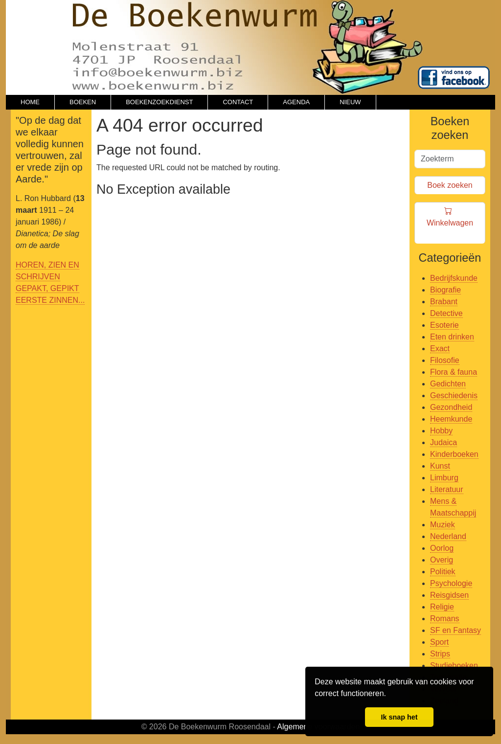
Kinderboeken (454, 454)
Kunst (440, 466)
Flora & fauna (453, 372)
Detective (446, 313)
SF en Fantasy (455, 630)
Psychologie (451, 583)
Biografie (445, 290)
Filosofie (444, 360)
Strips (440, 654)
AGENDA (296, 102)
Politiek (442, 571)
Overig (441, 560)
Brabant (443, 301)
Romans (444, 618)
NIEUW (350, 102)
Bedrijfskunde (454, 278)
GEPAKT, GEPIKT (47, 288)
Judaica (443, 442)
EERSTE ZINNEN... (50, 300)
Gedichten (448, 384)
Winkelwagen (450, 223)
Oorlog (442, 548)
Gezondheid (451, 407)
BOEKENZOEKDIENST (159, 102)
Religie (442, 607)
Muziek (442, 524)
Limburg (444, 477)
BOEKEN (82, 102)
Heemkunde (451, 419)
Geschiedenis (454, 395)
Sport (439, 642)
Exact (440, 348)
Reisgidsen (449, 595)
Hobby (441, 431)
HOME (30, 102)
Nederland (448, 536)
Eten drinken (452, 337)
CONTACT (238, 102)
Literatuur (446, 489)
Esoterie (444, 325)
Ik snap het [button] (399, 717)
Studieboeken (454, 665)
